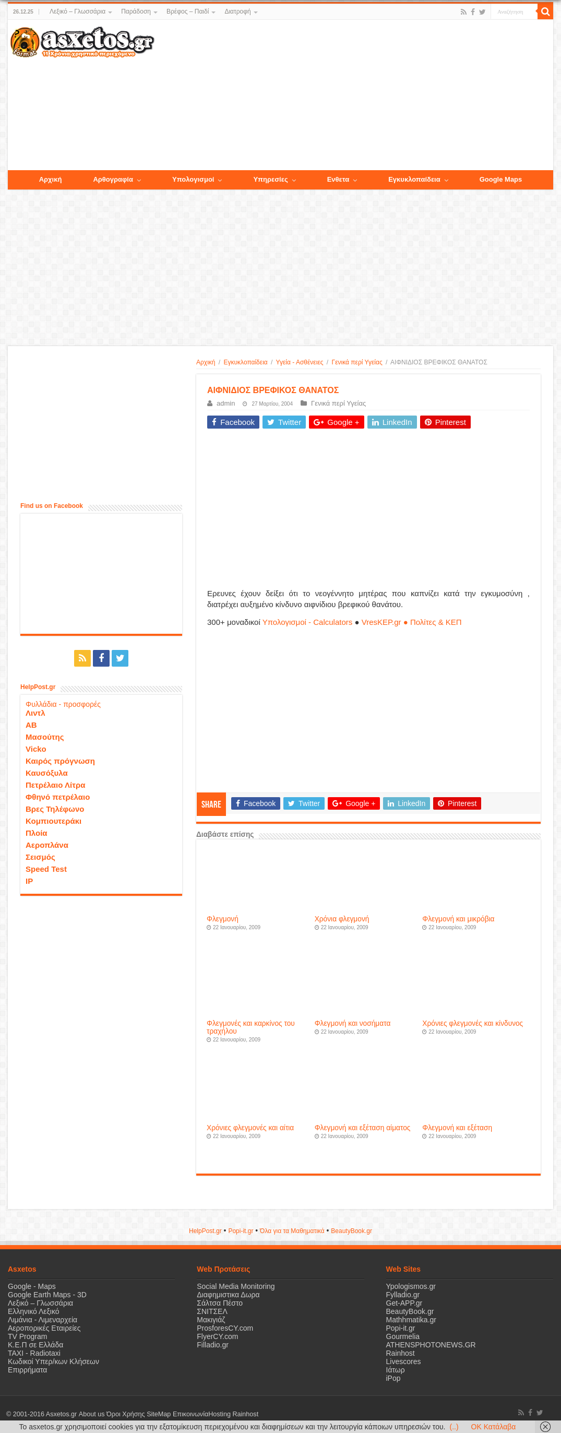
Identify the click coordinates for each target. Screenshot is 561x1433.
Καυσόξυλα (47, 772)
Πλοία (36, 832)
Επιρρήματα (27, 1370)
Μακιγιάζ (211, 1320)
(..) (453, 1427)
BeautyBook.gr (410, 1311)
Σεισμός (40, 856)
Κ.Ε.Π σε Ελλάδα (35, 1345)
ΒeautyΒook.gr (351, 1231)
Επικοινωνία (190, 1414)
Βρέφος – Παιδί (187, 11)
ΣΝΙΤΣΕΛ (212, 1311)
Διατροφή (237, 11)
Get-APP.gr (404, 1303)
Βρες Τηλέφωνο (55, 808)
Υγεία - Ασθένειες (300, 362)
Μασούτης (45, 736)
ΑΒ (31, 724)
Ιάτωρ (395, 1370)
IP (29, 881)
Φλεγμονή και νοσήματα (353, 1023)
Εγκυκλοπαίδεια (246, 362)
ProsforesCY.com (225, 1328)
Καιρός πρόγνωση (60, 760)
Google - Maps (32, 1286)
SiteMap (158, 1414)
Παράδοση (136, 11)
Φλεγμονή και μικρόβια (458, 919)
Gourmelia (403, 1336)
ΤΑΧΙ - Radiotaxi (34, 1353)
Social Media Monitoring (235, 1286)
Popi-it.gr (240, 1231)
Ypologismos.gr (411, 1286)
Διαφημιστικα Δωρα (228, 1294)
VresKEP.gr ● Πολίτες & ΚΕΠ (412, 622)
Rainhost (400, 1353)
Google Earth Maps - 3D (47, 1294)
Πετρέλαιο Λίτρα (55, 784)
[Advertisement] (354, 95)
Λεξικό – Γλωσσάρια (77, 11)
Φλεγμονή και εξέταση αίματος (363, 1128)
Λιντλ (35, 712)
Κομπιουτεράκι (53, 820)
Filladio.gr (213, 1345)
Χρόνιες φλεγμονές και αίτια (250, 1128)
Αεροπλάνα (47, 844)
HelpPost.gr (205, 1231)
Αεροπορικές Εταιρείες (44, 1328)
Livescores (403, 1361)
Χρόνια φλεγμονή (342, 919)
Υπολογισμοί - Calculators (307, 622)
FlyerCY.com (217, 1336)
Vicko (36, 748)
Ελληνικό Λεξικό (33, 1311)
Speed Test (46, 868)
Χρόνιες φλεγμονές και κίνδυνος (472, 1023)
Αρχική (205, 362)
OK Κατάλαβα (493, 1427)
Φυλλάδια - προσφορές (63, 704)
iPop (393, 1378)
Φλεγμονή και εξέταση (457, 1128)
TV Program (27, 1336)
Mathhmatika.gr (411, 1320)
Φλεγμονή (222, 919)
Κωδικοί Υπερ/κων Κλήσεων (53, 1361)
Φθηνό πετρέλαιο (58, 796)
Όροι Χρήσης (125, 1414)
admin (226, 403)
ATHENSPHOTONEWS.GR (431, 1345)
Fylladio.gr (403, 1294)
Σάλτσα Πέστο (220, 1303)
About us (91, 1414)
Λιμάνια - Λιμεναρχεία (42, 1320)
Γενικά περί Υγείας (357, 362)
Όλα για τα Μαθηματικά (292, 1231)
